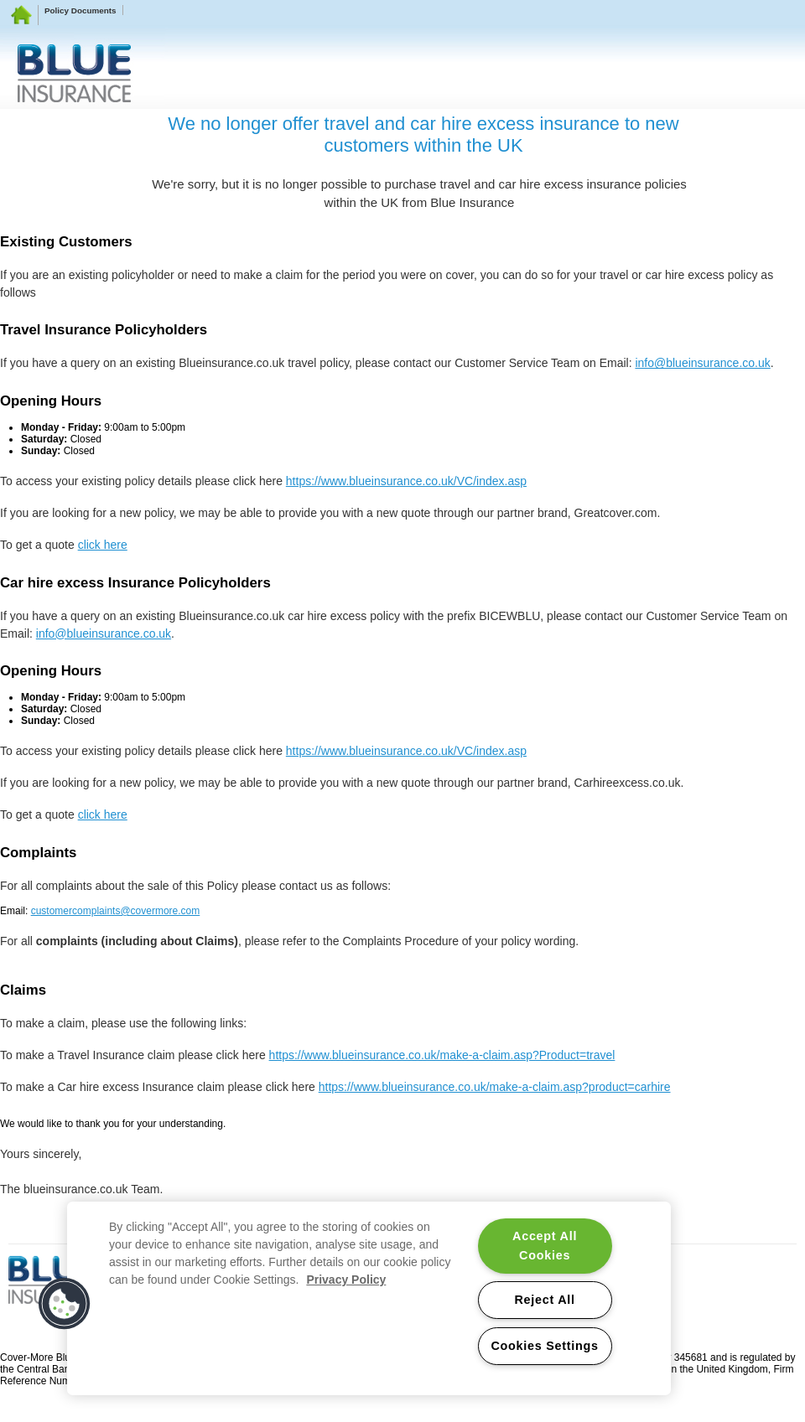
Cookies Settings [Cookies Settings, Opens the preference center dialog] (544, 1345)
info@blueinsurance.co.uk (702, 363)
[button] (64, 1304)
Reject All (544, 1299)
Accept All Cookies (544, 1245)
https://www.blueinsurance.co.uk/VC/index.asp (406, 481)
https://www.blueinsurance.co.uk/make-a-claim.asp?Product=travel (442, 1055)
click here (102, 544)
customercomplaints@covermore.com (115, 911)
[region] (369, 1298)
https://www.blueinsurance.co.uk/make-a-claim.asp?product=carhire (495, 1087)
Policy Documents (80, 10)
